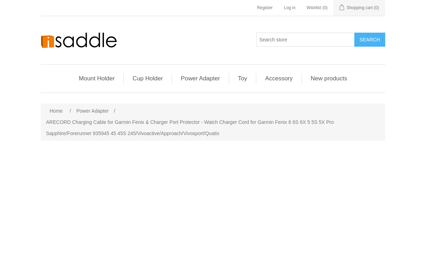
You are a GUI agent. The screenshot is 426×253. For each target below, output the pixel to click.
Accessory (278, 78)
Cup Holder (148, 78)
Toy (242, 78)
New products (329, 78)
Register (265, 7)
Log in (290, 7)
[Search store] (305, 40)
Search (370, 39)
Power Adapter (200, 78)
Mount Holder (97, 78)
